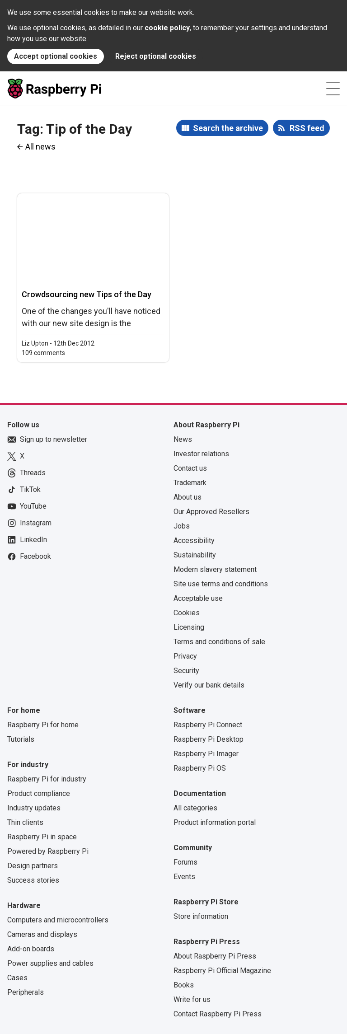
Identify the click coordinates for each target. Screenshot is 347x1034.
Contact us (190, 468)
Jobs (182, 526)
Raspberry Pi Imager (206, 753)
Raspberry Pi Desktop (209, 739)
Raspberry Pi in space (42, 837)
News (183, 439)
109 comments (43, 352)
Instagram (29, 523)
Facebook (29, 556)
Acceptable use (198, 598)
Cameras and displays (42, 934)
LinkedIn (27, 539)
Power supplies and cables (50, 963)
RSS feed (307, 128)
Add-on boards (30, 949)
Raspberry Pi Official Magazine (222, 970)
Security (186, 670)
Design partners (32, 865)
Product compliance (38, 793)
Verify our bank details (209, 685)
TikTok (24, 489)
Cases (17, 977)
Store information (201, 916)
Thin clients (25, 822)
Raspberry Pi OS (200, 768)
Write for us (192, 999)
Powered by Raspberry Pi (48, 851)
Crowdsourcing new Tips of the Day (86, 294)
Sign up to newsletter (47, 439)
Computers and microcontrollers (57, 920)
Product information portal (215, 822)
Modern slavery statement (215, 569)
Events (184, 876)
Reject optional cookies (155, 56)
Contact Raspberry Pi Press (218, 1014)
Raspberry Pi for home (43, 725)
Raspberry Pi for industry (46, 779)
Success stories (33, 880)
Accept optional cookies (55, 56)
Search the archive (228, 128)
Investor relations (201, 453)
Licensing (189, 627)
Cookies (187, 612)
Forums (185, 862)
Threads (26, 472)
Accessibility (194, 540)
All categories (195, 808)
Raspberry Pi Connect (208, 725)
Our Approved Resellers (211, 511)
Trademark (190, 482)
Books (184, 985)
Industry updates (34, 808)
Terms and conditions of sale (219, 641)
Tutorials (20, 739)
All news (40, 146)
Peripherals (25, 992)
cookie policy (167, 27)
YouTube (27, 506)
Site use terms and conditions (221, 584)
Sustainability (195, 555)
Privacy (185, 656)
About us (188, 497)
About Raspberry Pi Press (215, 956)
